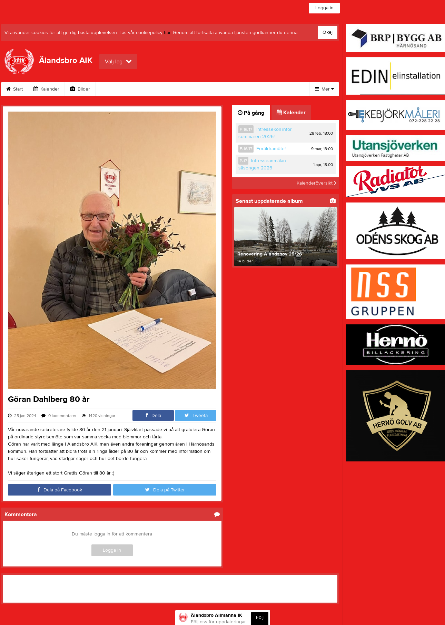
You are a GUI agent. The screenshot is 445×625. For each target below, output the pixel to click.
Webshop (157, 89)
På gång (251, 113)
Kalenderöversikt (316, 183)
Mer (324, 89)
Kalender (46, 89)
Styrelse (192, 89)
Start (14, 89)
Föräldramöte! (271, 149)
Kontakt (226, 89)
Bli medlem (262, 89)
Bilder (80, 89)
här (167, 33)
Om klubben (117, 89)
